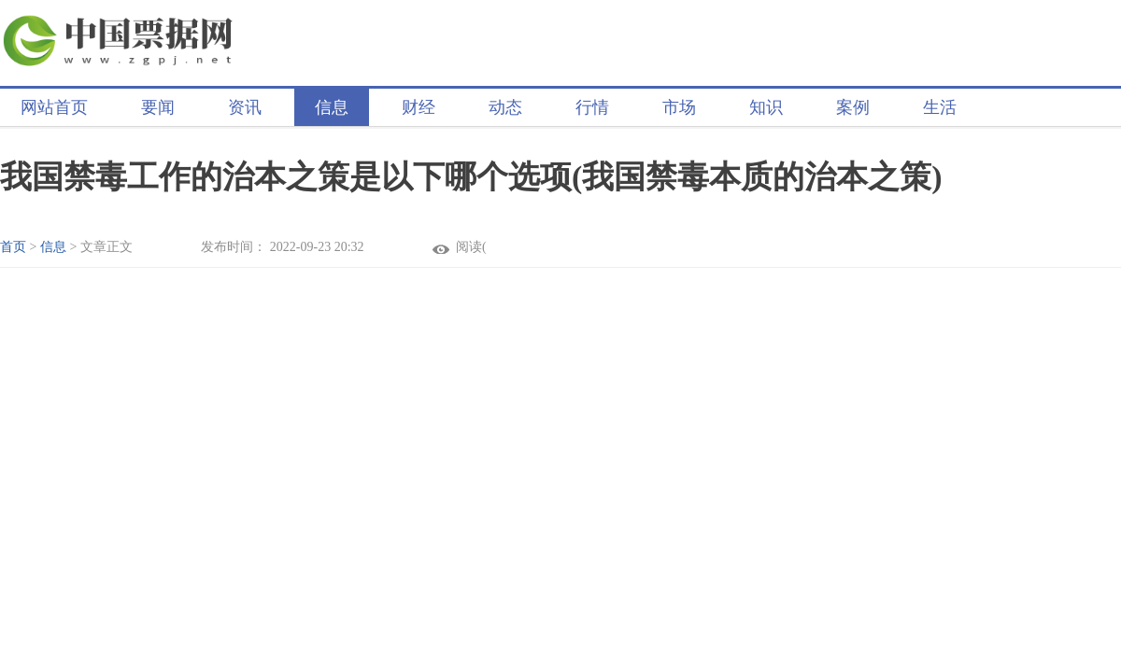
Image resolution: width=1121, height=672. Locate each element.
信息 (331, 107)
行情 (592, 107)
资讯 (245, 107)
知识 (766, 107)
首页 (13, 247)
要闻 (158, 107)
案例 (853, 107)
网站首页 (54, 107)
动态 (505, 107)
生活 (940, 107)
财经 (418, 107)
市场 (679, 107)
